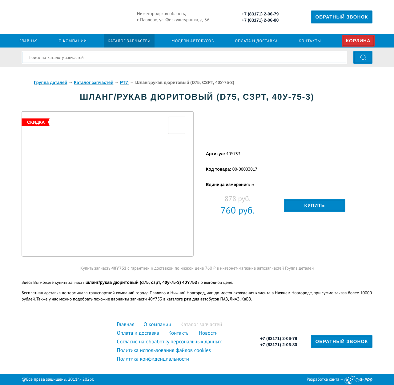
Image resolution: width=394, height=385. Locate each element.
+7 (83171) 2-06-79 (260, 13)
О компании (72, 40)
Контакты (310, 40)
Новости (208, 332)
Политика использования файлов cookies (164, 350)
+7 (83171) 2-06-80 (260, 20)
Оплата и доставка (256, 40)
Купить (314, 205)
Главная (28, 40)
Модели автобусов (192, 40)
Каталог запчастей (129, 40)
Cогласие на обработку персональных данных (169, 341)
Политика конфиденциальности (153, 358)
